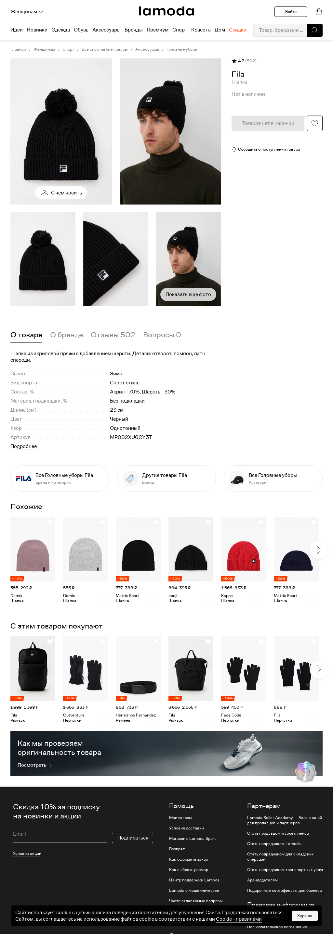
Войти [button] (291, 11)
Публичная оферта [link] (265, 916)
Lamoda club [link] (181, 911)
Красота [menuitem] (201, 30)
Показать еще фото (188, 294)
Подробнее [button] (23, 446)
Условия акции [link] (27, 853)
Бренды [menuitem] (134, 30)
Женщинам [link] (44, 49)
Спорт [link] (68, 49)
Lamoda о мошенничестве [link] (194, 890)
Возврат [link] (177, 849)
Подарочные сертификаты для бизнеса (284, 890)
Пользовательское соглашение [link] (277, 926)
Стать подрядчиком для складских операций (280, 857)
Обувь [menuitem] (81, 30)
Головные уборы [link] (182, 49)
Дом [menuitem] (220, 30)
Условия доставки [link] (186, 828)
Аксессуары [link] (147, 49)
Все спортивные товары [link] (105, 49)
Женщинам (27, 11)
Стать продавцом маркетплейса (278, 833)
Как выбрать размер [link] (188, 869)
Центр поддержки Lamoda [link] (194, 880)
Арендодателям (262, 880)
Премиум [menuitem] (157, 30)
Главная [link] (18, 49)
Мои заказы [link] (180, 817)
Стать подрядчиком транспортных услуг (285, 869)
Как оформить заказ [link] (188, 859)
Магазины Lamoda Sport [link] (192, 838)
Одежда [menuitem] (60, 30)
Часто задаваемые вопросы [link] (196, 900)
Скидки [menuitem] (237, 30)
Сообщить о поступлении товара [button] (269, 149)
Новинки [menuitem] (37, 30)
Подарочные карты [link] (187, 921)
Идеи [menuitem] (16, 30)
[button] (315, 30)
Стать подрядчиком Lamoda (274, 843)
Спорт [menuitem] (179, 30)
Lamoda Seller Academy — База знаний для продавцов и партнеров (284, 820)
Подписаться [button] (132, 838)
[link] (166, 11)
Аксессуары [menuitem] (106, 30)
